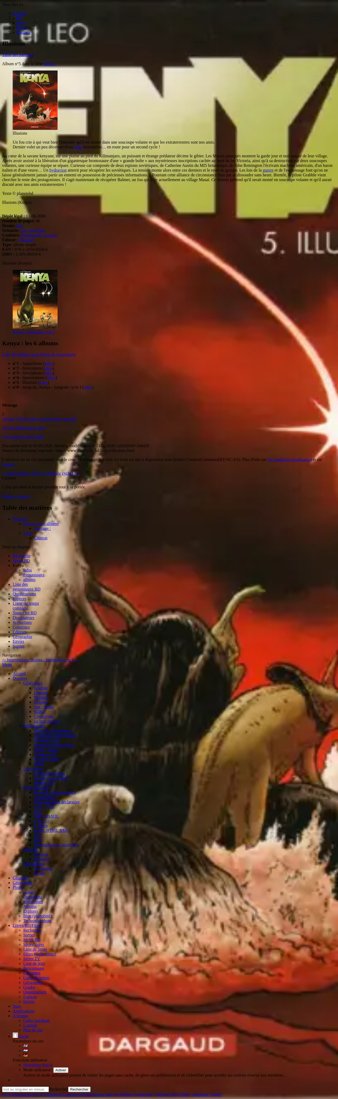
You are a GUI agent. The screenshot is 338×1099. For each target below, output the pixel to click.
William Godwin (16, 496)
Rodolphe (37, 230)
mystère (70, 419)
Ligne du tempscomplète (26, 605)
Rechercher (58, 1089)
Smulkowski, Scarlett (39, 235)
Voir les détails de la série (23, 428)
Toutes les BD (24, 613)
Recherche (22, 556)
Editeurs (20, 632)
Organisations (24, 594)
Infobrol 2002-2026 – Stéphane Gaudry (189, 1094)
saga (78, 147)
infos (49, 363)
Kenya (49, 64)
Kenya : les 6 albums (41, 523)
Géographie (22, 636)
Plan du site (33, 1030)
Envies (18, 641)
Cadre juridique (36, 1020)
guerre (268, 170)
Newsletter (32, 1065)
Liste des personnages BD (26, 586)
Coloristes (21, 627)
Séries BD (21, 560)
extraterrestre (51, 419)
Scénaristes (22, 622)
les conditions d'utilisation (289, 459)
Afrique (8, 419)
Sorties (18, 646)
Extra (27, 533)
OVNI (21, 419)
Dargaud (26, 240)
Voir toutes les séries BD (23, 437)
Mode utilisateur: (38, 1070)
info (47, 1065)
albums (29, 579)
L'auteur (30, 1025)
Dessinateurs (23, 617)
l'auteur (8, 464)
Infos (27, 570)
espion (33, 419)
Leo (19, 225)
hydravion (58, 170)
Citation (41, 538)
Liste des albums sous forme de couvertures (39, 354)
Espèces (19, 598)
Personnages (33, 575)
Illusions (20, 519)
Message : (42, 528)
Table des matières (18, 55)
